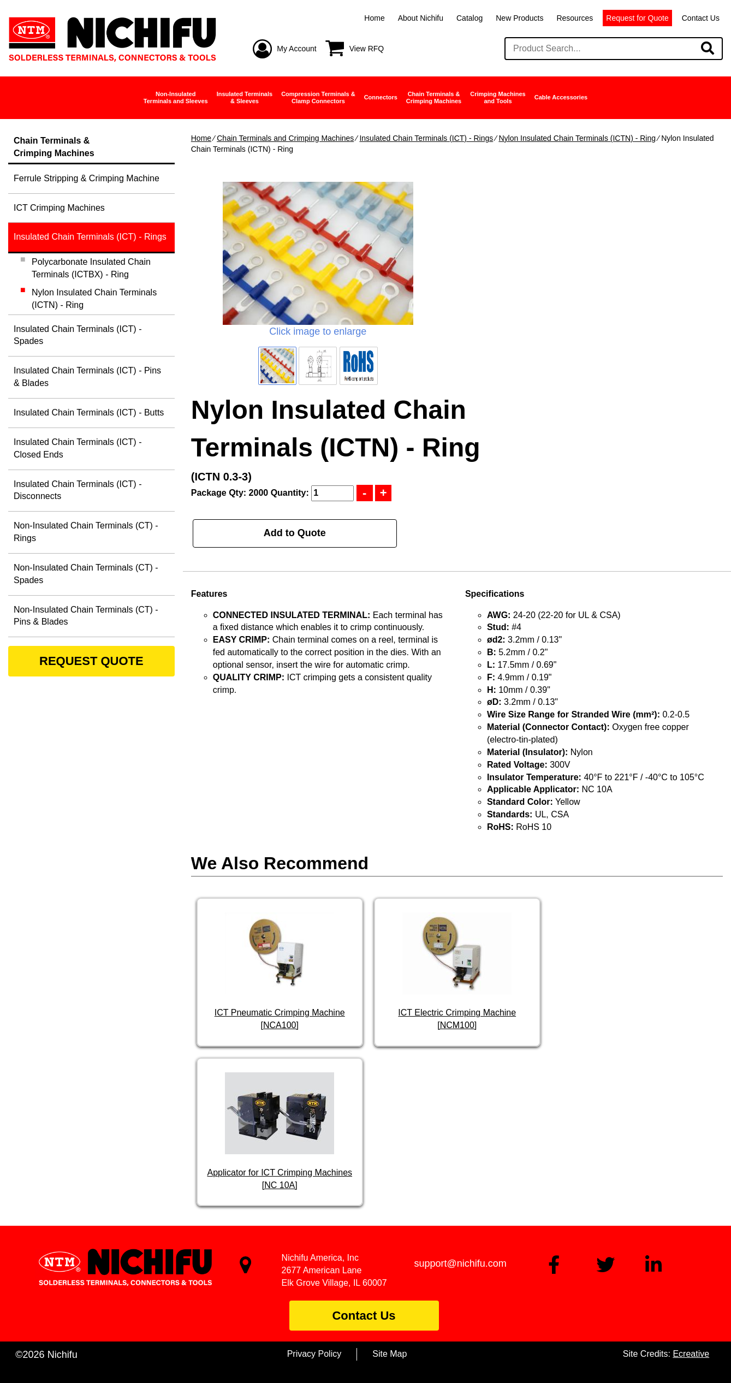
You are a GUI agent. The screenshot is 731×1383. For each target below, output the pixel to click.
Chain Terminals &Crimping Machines (433, 97)
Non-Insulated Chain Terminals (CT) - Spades (86, 574)
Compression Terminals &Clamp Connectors (318, 97)
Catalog (469, 18)
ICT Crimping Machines (59, 207)
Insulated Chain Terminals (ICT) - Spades (77, 335)
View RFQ (366, 48)
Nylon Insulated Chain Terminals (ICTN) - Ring (577, 138)
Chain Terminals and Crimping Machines (285, 138)
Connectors (380, 97)
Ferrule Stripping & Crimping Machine (86, 178)
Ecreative (691, 1353)
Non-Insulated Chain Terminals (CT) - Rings (86, 532)
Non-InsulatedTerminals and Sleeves (176, 97)
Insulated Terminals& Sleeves (245, 97)
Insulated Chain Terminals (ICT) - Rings (426, 138)
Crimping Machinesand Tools (497, 97)
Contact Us (701, 18)
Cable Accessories (560, 97)
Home (374, 18)
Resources (574, 18)
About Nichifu (420, 18)
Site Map (389, 1353)
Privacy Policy (314, 1353)
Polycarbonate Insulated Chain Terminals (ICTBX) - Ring (91, 268)
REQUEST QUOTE (91, 661)
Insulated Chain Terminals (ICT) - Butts (89, 412)
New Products (519, 18)
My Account (296, 48)
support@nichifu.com (460, 1263)
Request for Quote (637, 18)
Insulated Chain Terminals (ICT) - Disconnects (77, 490)
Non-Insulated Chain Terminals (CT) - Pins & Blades (86, 616)
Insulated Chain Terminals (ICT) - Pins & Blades (87, 377)
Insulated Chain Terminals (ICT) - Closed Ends (77, 448)
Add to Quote (295, 532)
